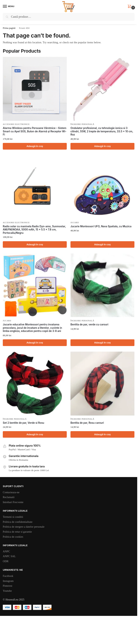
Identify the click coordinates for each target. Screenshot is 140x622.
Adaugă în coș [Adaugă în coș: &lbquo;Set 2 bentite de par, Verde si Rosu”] (34, 434)
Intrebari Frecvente (13, 502)
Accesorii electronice (16, 124)
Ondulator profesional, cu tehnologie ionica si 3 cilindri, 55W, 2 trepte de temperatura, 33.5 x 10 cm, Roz (101, 131)
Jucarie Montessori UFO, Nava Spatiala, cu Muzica (100, 226)
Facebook (8, 575)
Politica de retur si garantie (17, 531)
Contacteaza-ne (11, 492)
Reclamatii (9, 497)
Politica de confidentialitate (17, 521)
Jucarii (74, 223)
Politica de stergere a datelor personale (23, 526)
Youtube (7, 590)
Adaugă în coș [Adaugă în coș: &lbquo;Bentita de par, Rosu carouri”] (102, 434)
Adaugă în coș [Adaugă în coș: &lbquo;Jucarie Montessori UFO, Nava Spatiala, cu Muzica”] (102, 244)
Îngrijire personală (82, 124)
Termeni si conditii (13, 516)
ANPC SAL (9, 556)
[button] (130, 6)
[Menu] (8, 6)
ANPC (6, 551)
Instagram (8, 580)
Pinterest (7, 585)
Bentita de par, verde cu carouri (89, 324)
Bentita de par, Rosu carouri (87, 422)
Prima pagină (9, 28)
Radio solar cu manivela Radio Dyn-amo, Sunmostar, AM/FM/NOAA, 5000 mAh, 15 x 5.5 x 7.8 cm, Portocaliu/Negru (34, 229)
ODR (6, 561)
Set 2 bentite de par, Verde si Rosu (23, 422)
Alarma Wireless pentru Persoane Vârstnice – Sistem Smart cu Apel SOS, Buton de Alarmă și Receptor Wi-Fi (34, 131)
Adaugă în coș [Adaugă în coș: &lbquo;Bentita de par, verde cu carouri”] (102, 342)
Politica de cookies (13, 536)
